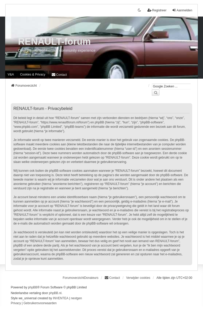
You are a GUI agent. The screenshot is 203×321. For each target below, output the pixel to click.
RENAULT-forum (54, 41)
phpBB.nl (55, 293)
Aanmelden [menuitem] (182, 10)
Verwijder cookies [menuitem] (138, 278)
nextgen (76, 298)
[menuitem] (33, 74)
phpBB (32, 287)
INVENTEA (60, 298)
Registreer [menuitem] (156, 10)
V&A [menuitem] (11, 74)
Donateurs (91, 278)
